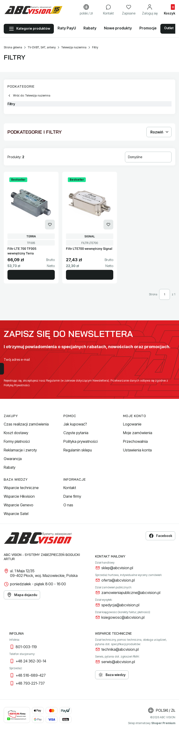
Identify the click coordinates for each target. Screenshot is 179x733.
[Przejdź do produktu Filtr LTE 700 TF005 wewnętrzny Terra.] (31, 203)
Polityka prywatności (80, 441)
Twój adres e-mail (17, 359)
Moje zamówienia (137, 432)
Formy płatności (17, 441)
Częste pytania (75, 432)
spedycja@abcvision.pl (120, 605)
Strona (153, 294)
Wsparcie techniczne (21, 487)
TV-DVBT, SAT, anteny (42, 47)
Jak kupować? (75, 424)
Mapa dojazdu (22, 594)
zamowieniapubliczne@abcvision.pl (130, 592)
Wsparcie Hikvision (19, 496)
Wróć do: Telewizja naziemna (28, 95)
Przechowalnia (135, 441)
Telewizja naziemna (73, 47)
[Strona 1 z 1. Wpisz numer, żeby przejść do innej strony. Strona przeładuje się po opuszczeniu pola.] (164, 294)
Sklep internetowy (151, 723)
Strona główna (13, 47)
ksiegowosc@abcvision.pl (123, 617)
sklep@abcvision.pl (117, 567)
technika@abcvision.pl (120, 649)
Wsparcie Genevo (18, 505)
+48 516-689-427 (31, 675)
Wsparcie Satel (16, 513)
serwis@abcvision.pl (118, 661)
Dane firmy (72, 496)
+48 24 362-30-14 (31, 661)
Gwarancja (13, 458)
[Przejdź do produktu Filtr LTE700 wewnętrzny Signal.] (89, 203)
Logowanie (132, 424)
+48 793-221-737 (30, 683)
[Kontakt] (108, 10)
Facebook (160, 535)
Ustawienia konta (137, 450)
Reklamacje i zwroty (20, 450)
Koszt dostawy (16, 432)
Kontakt (69, 487)
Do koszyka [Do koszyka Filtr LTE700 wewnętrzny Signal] (89, 275)
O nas (68, 505)
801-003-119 (26, 646)
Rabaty (9, 467)
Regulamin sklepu (77, 450)
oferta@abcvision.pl (118, 580)
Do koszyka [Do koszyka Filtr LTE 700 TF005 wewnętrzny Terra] (31, 275)
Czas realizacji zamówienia (26, 424)
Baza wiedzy (112, 674)
